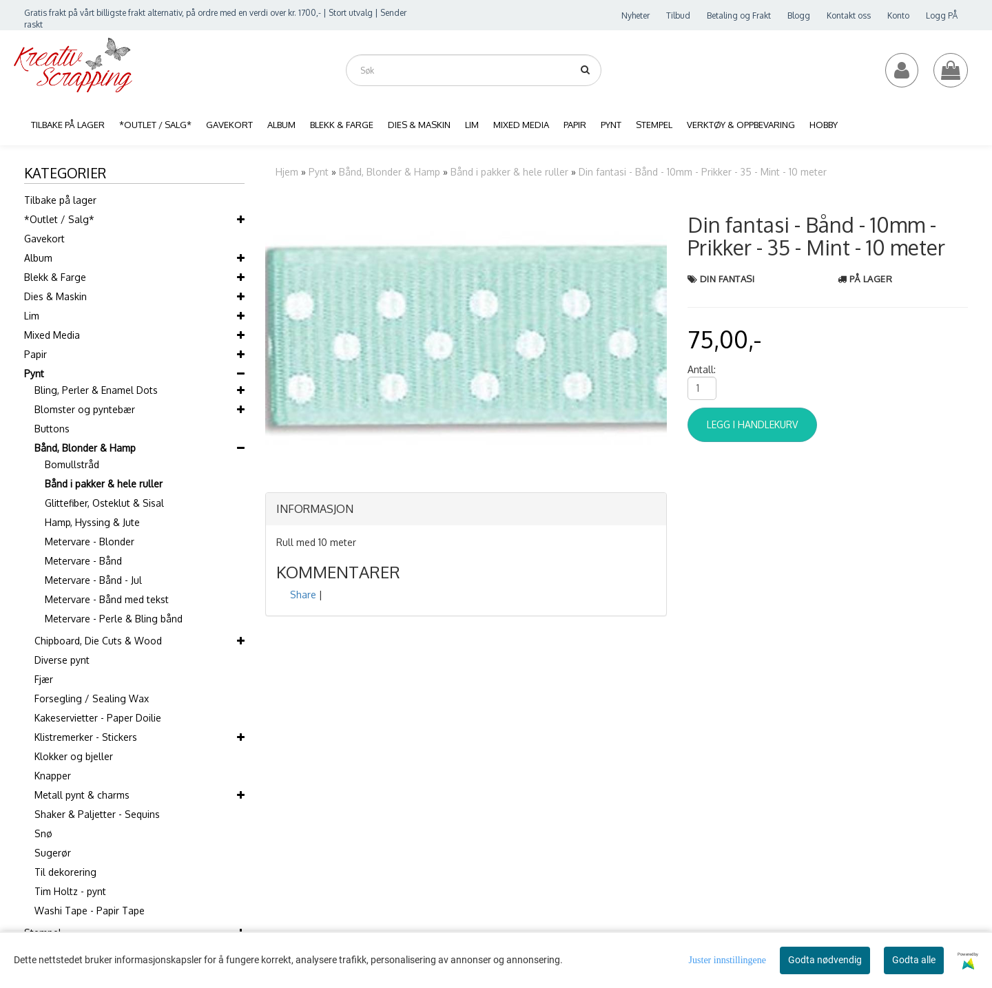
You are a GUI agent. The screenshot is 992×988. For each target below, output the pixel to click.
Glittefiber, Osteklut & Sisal (104, 503)
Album (38, 258)
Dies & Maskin (55, 296)
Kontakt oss (849, 15)
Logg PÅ (942, 15)
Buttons (52, 428)
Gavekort (44, 238)
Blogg (798, 15)
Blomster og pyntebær (84, 409)
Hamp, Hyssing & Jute (92, 522)
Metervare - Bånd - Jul (93, 580)
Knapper (52, 775)
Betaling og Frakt (739, 15)
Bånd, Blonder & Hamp (85, 448)
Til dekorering (65, 872)
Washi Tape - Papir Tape (89, 910)
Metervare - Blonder (89, 541)
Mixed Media (52, 335)
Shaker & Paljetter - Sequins (97, 814)
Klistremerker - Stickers (85, 737)
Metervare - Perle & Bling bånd (114, 618)
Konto (898, 15)
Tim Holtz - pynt (70, 891)
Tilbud (678, 15)
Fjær (43, 679)
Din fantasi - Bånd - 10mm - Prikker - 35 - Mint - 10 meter (703, 172)
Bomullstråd (72, 464)
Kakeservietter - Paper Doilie (97, 718)
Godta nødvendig (825, 959)
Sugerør (52, 853)
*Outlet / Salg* (59, 219)
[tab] (466, 509)
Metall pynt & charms (82, 795)
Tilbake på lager (60, 200)
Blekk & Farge (55, 277)
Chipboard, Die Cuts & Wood (98, 641)
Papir (35, 354)
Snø (43, 833)
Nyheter (635, 15)
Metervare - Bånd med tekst (107, 599)
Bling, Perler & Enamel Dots (96, 390)
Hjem (287, 172)
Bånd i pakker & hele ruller (104, 484)
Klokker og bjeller (73, 756)
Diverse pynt (62, 660)
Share (303, 594)
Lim (31, 316)
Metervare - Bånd (83, 561)
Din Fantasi (727, 278)
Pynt (34, 373)
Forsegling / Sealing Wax (91, 698)
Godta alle (914, 959)
